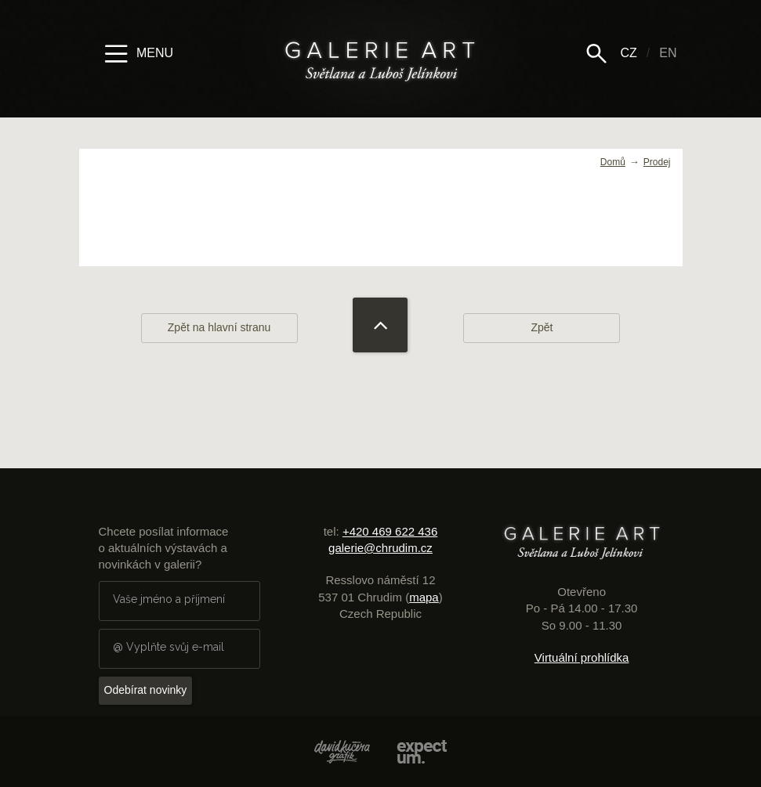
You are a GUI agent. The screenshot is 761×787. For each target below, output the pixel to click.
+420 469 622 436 (389, 531)
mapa (424, 597)
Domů (612, 162)
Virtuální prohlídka (582, 657)
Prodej (657, 162)
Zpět (542, 327)
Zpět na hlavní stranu (219, 327)
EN (667, 53)
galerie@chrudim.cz (380, 547)
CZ (628, 53)
